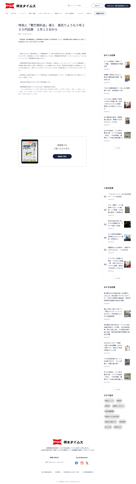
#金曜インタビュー (118, 406)
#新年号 (107, 406)
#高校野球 (122, 422)
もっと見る (117, 148)
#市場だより (117, 427)
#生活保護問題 (109, 411)
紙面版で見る (100, 13)
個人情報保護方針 (47, 472)
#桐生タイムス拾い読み (112, 416)
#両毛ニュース (109, 401)
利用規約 (57, 472)
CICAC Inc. (77, 481)
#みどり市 (108, 427)
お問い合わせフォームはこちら (54, 462)
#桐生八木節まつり (110, 422)
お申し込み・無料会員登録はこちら (117, 6)
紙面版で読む (62, 156)
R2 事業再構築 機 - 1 (88, 472)
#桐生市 (119, 401)
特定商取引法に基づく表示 (71, 472)
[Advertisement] (52, 116)
